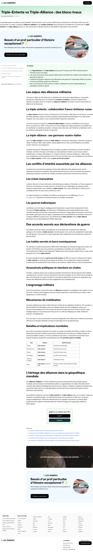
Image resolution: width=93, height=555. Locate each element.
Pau (64, 527)
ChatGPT (59, 416)
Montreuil (50, 529)
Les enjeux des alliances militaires (8, 65)
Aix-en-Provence (22, 518)
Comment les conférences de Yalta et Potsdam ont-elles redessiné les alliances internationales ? (54, 440)
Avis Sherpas (66, 545)
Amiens (19, 520)
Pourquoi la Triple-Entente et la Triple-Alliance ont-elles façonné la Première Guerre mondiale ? (54, 435)
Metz (49, 525)
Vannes (80, 529)
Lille (49, 516)
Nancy (49, 531)
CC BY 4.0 (16, 16)
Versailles (80, 531)
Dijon (34, 525)
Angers (19, 522)
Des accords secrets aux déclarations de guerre (12, 70)
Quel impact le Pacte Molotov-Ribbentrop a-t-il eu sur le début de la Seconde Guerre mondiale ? (54, 433)
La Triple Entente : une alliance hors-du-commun (59, 457)
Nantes (64, 516)
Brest (19, 529)
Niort (64, 523)
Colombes (35, 521)
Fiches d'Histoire (16, 84)
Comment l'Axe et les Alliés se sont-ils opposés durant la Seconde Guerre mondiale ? (51, 438)
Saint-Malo (80, 518)
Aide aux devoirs (7, 526)
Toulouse (80, 527)
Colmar (34, 518)
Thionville (80, 525)
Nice (64, 521)
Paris (64, 525)
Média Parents (67, 547)
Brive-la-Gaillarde (22, 531)
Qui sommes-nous (68, 543)
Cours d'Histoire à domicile (9, 518)
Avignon (20, 524)
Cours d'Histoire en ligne (8, 520)
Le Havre (35, 529)
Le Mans (35, 531)
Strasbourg (80, 521)
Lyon (49, 521)
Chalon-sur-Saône (37, 516)
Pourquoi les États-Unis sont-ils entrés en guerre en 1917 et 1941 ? (46, 430)
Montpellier (50, 527)
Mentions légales (67, 549)
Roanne (80, 516)
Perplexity (59, 420)
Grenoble (35, 527)
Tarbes (79, 523)
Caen (19, 533)
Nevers (64, 518)
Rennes (65, 531)
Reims (64, 529)
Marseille (50, 523)
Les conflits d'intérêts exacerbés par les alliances (12, 68)
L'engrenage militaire (6, 73)
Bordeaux (20, 527)
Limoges (50, 518)
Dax (34, 523)
